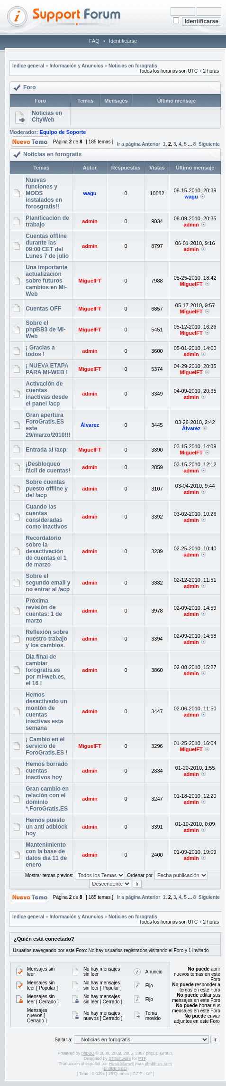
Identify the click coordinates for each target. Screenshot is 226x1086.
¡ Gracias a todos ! (40, 351)
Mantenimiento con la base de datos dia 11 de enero (46, 854)
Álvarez (90, 425)
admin (89, 221)
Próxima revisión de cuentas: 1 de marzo (44, 610)
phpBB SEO (115, 1068)
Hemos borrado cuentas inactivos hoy (47, 771)
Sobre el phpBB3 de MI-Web (45, 330)
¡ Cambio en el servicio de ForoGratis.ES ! (46, 746)
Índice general (28, 65)
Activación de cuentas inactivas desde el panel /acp (47, 393)
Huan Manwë (121, 1063)
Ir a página (129, 144)
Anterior (151, 144)
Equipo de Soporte (63, 132)
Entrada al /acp (46, 449)
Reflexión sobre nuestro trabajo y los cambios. (47, 639)
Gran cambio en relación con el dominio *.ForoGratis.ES (47, 798)
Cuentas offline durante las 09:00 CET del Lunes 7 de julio (47, 246)
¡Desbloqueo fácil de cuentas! (48, 467)
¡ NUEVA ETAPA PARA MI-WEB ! (47, 369)
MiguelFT (89, 280)
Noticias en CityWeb (47, 116)
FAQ (94, 41)
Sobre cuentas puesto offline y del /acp (47, 489)
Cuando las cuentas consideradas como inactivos (46, 516)
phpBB (87, 1053)
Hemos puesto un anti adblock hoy (46, 827)
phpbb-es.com (158, 1063)
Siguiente (209, 144)
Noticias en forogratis (132, 65)
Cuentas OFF (43, 308)
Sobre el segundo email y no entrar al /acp (48, 583)
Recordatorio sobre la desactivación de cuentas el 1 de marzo (46, 551)
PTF (142, 1058)
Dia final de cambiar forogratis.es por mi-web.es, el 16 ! (45, 670)
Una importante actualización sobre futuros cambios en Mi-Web (46, 280)
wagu (89, 193)
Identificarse (123, 41)
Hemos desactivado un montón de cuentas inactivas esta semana (46, 711)
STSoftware (119, 1058)
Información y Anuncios (76, 65)
